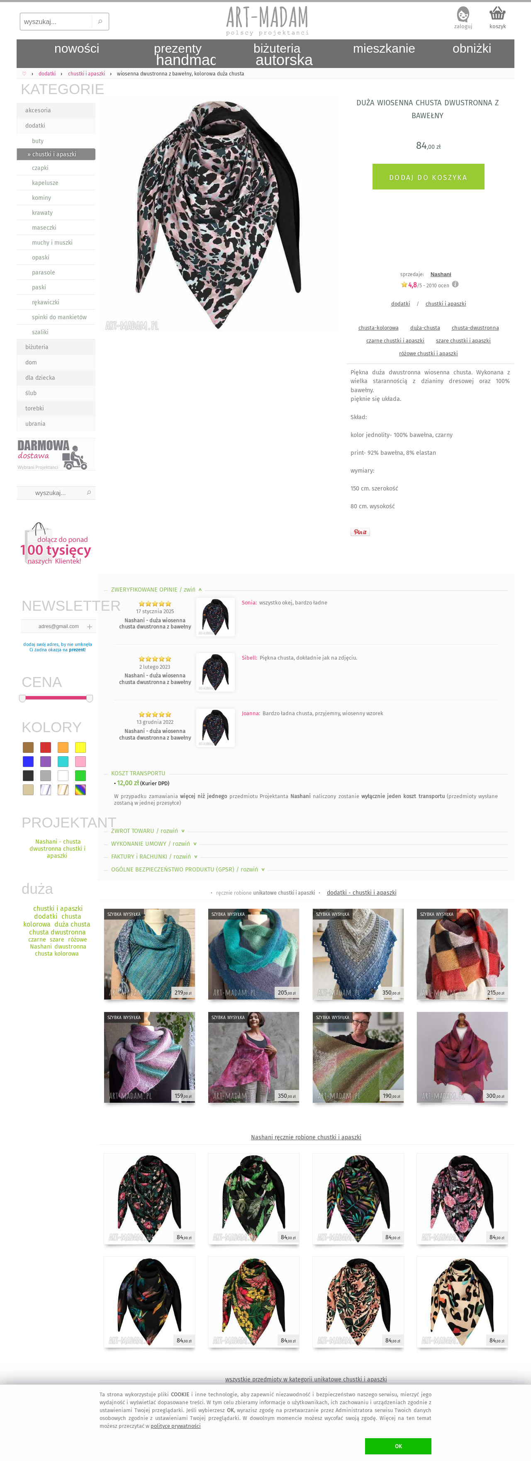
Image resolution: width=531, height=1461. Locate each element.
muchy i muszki (52, 242)
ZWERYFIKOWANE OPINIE (157, 589)
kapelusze (45, 183)
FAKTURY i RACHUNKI (155, 856)
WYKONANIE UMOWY (154, 843)
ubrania (35, 423)
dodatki (35, 125)
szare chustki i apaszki (463, 340)
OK (398, 1446)
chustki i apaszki (446, 304)
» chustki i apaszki (51, 154)
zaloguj (463, 26)
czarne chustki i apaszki (395, 340)
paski (39, 287)
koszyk (498, 26)
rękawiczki (45, 302)
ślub (31, 393)
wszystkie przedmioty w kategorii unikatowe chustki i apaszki (306, 1379)
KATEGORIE (58, 89)
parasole (43, 272)
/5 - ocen (425, 285)
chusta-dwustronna (475, 328)
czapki (40, 168)
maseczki (44, 227)
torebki (34, 408)
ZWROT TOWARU (148, 831)
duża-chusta (425, 328)
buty (38, 141)
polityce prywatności (176, 1426)
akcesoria (38, 110)
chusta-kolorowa (378, 328)
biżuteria (37, 347)
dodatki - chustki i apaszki (362, 892)
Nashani (441, 274)
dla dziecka (40, 377)
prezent (77, 650)
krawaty (42, 212)
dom (31, 362)
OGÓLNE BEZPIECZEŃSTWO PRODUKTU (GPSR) (188, 869)
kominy (41, 197)
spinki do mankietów (59, 317)
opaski (40, 257)
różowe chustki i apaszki (428, 353)
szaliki (40, 332)
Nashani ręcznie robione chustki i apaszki (306, 1137)
